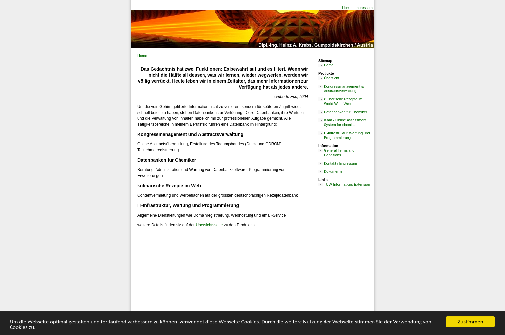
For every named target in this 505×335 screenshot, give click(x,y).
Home (346, 8)
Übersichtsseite (209, 225)
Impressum (364, 8)
